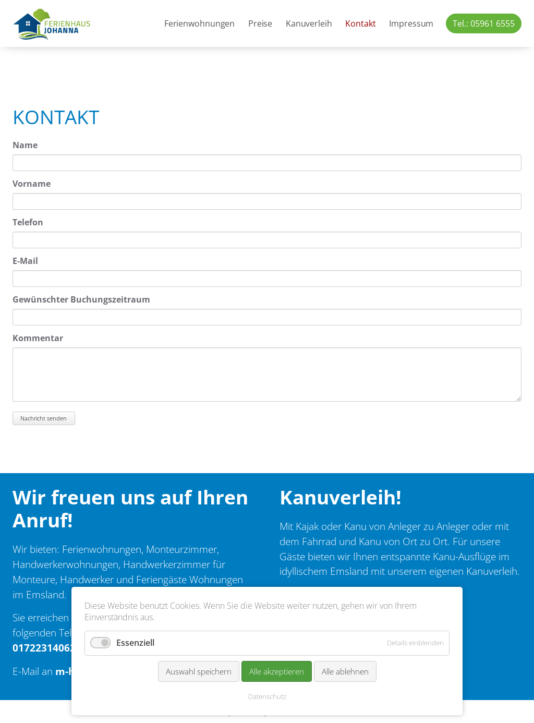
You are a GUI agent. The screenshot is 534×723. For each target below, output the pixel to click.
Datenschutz (267, 696)
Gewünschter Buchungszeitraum (81, 299)
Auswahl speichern (199, 671)
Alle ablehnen (345, 671)
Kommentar (38, 338)
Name (25, 145)
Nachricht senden (43, 418)
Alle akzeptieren (276, 671)
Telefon (28, 222)
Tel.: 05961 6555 (484, 23)
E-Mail (25, 261)
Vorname (32, 183)
